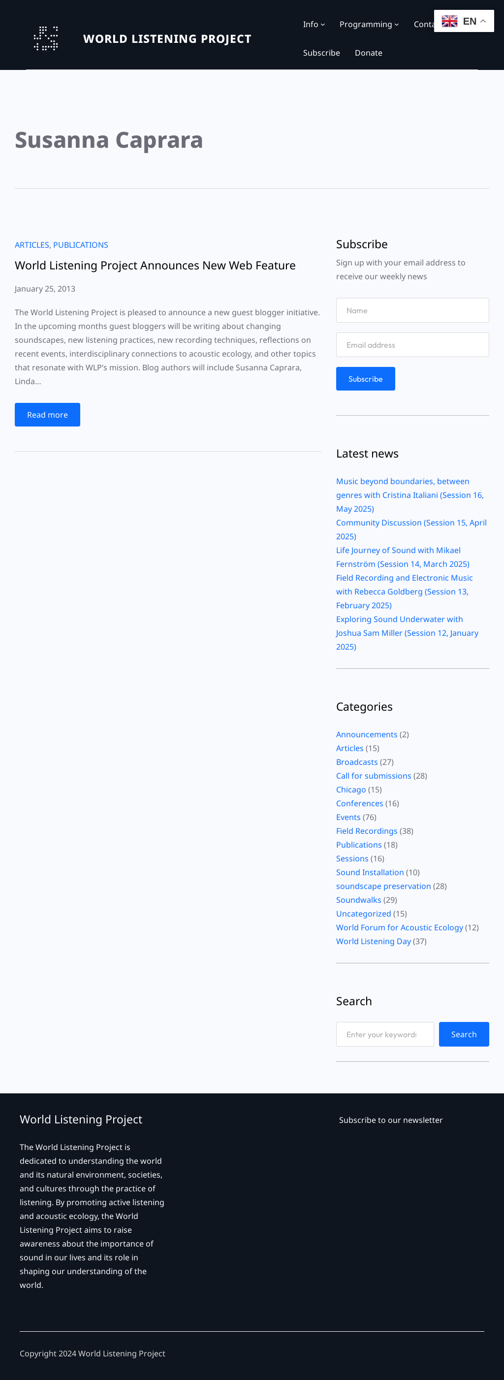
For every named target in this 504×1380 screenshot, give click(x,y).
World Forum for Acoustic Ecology (399, 927)
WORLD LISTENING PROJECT (167, 38)
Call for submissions (373, 775)
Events (348, 817)
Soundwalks (358, 899)
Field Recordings (367, 830)
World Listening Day (373, 941)
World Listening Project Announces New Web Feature (155, 265)
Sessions (352, 858)
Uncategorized (363, 913)
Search (464, 1034)
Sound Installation (370, 872)
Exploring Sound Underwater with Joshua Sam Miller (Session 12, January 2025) (407, 633)
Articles (32, 244)
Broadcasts (357, 761)
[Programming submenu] (396, 24)
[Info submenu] (322, 24)
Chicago (351, 789)
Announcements (367, 734)
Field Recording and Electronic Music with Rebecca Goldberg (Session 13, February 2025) (404, 591)
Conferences (359, 803)
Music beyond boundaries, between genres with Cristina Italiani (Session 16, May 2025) (410, 495)
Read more (51, 417)
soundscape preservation (383, 886)
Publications (80, 244)
